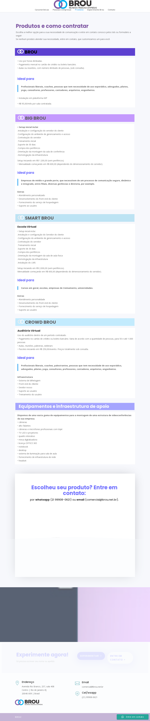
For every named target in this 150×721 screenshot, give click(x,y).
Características (42, 10)
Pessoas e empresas (62, 10)
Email (85, 682)
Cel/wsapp (89, 692)
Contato (111, 10)
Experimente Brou (95, 10)
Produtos (79, 10)
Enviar (125, 565)
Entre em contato (115, 658)
